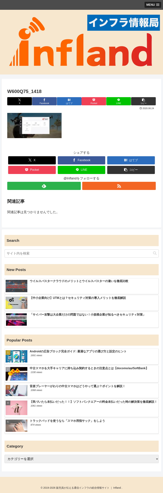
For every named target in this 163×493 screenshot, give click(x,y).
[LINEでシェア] (118, 101)
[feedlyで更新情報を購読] (44, 186)
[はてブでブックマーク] (69, 101)
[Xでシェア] (20, 101)
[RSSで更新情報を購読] (119, 186)
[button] (143, 101)
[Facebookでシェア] (44, 101)
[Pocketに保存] (94, 101)
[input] (82, 253)
